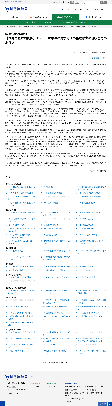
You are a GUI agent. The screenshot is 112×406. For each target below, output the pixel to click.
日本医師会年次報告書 (94, 380)
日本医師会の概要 (71, 377)
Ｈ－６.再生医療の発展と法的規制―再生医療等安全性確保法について (92, 328)
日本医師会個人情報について (39, 400)
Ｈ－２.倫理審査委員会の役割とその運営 (56, 323)
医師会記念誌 (91, 377)
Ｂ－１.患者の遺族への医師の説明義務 (20, 211)
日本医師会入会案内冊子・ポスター (74, 22)
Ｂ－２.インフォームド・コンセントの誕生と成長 (56, 212)
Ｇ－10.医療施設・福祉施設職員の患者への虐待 (21, 309)
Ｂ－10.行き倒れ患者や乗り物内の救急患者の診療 (21, 228)
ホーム (33, 364)
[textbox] (92, 2)
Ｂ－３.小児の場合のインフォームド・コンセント (92, 212)
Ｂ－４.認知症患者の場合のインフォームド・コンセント (21, 218)
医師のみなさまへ (53, 371)
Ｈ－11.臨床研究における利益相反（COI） (54, 340)
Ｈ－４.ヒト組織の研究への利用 (18, 327)
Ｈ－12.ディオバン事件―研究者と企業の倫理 (92, 340)
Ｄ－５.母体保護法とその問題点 (53, 264)
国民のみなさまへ (37, 371)
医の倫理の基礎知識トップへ (88, 350)
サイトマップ (102, 9)
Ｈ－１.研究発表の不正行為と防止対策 (20, 323)
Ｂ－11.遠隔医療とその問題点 (52, 226)
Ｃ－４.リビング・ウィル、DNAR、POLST (19, 252)
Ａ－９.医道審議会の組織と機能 (88, 196)
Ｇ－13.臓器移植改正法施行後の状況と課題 (21, 315)
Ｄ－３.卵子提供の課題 (85, 260)
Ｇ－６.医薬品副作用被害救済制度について (92, 300)
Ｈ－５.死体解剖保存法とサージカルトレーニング (56, 328)
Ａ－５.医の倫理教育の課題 (52, 192)
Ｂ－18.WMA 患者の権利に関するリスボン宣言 (91, 240)
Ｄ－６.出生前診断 (83, 264)
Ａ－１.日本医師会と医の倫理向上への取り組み (21, 188)
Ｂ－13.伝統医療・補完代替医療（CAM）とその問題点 (22, 234)
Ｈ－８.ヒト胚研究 (48, 333)
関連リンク (21, 400)
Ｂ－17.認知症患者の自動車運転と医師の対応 (56, 240)
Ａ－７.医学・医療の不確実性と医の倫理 (21, 196)
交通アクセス (69, 389)
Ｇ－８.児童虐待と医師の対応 (52, 305)
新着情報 (36, 374)
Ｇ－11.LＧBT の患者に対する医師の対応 (57, 308)
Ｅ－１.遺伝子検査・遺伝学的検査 (19, 271)
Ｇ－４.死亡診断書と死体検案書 (18, 299)
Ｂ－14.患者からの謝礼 (50, 232)
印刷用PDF (98, 58)
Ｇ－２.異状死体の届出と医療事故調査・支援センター (56, 294)
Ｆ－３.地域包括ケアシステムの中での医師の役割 (92, 285)
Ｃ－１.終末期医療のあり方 (16, 248)
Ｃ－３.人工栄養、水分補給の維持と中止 (92, 248)
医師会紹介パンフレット (95, 374)
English (55, 2)
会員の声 (48, 22)
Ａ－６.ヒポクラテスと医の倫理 (88, 192)
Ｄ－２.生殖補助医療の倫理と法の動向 (56, 260)
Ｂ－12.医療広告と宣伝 (85, 226)
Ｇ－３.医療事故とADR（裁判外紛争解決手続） (92, 294)
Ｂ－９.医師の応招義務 (85, 223)
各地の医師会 (9, 400)
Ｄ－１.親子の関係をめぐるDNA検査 (20, 260)
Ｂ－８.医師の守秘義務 (50, 223)
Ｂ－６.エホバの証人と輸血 (87, 217)
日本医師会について (83, 9)
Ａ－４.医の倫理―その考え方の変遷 (20, 192)
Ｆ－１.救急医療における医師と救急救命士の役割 (21, 285)
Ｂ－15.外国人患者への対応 (87, 232)
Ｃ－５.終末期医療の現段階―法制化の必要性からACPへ (56, 252)
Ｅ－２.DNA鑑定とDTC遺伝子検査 (54, 271)
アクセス (67, 9)
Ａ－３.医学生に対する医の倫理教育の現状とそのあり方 (92, 188)
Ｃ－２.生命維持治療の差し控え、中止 (56, 248)
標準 (72, 2)
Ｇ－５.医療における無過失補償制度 (55, 299)
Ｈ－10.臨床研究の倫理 (15, 339)
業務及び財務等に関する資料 (75, 386)
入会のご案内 (30, 22)
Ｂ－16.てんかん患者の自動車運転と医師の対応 (21, 240)
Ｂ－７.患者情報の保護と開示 (17, 223)
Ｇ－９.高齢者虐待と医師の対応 (88, 305)
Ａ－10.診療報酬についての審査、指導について (21, 203)
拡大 (77, 2)
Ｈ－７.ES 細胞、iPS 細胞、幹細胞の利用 (21, 334)
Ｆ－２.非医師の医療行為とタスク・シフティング (56, 285)
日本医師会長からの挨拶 (73, 374)
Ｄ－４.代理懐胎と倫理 (15, 264)
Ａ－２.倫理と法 (47, 187)
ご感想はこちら (12, 381)
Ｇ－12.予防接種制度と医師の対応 (89, 308)
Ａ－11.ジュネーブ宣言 (50, 202)
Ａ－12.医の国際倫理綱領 (86, 202)
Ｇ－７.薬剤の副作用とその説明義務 (20, 305)
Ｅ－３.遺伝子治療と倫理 (86, 271)
